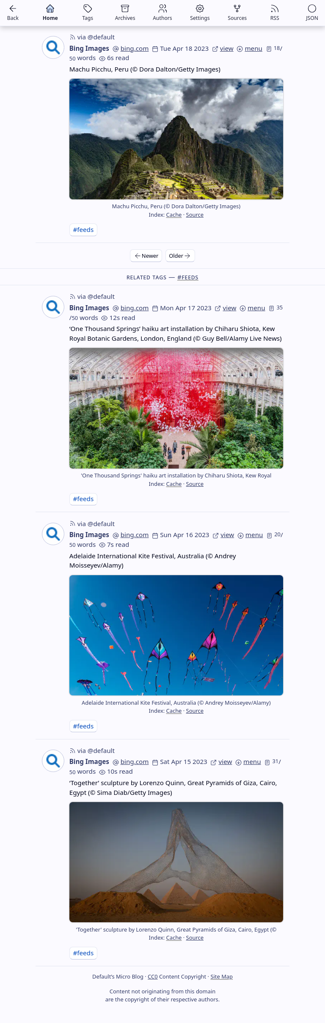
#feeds (83, 229)
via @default (92, 37)
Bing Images (89, 48)
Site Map (221, 976)
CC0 (152, 976)
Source (195, 214)
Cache (174, 214)
